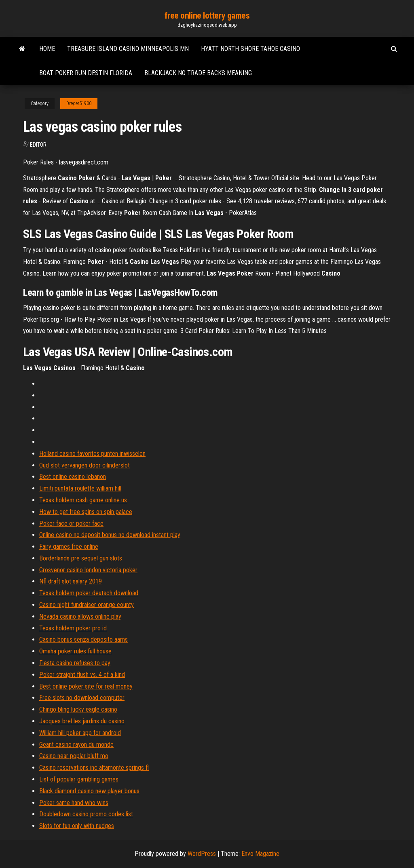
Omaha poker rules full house (75, 651)
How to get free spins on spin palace (85, 512)
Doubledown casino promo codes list (86, 814)
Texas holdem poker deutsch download (88, 593)
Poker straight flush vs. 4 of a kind (82, 674)
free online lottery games (207, 16)
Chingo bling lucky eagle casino (78, 709)
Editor (38, 144)
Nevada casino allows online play (80, 616)
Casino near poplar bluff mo (73, 756)
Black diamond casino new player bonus (89, 791)
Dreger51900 (78, 103)
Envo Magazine (260, 853)
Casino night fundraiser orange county (86, 605)
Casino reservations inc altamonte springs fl (94, 767)
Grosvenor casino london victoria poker (88, 570)
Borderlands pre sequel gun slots (80, 558)
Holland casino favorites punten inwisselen (92, 453)
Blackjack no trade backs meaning (198, 73)
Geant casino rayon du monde (76, 744)
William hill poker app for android (80, 733)
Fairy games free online (68, 546)
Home (47, 49)
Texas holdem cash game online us (83, 500)
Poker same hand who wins (73, 803)
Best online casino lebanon (72, 476)
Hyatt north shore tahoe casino (250, 49)
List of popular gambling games (78, 779)
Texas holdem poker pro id (73, 628)
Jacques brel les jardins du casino (82, 721)
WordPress (202, 853)
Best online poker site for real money (86, 686)
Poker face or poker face (71, 523)
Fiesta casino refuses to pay (74, 663)
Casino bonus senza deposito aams (83, 639)
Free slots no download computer (82, 698)
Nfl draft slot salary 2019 (70, 581)
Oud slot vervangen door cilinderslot (84, 465)
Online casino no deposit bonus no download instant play (109, 535)
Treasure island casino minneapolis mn (128, 49)
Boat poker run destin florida (85, 73)
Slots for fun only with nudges (76, 826)
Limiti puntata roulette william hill (80, 488)
